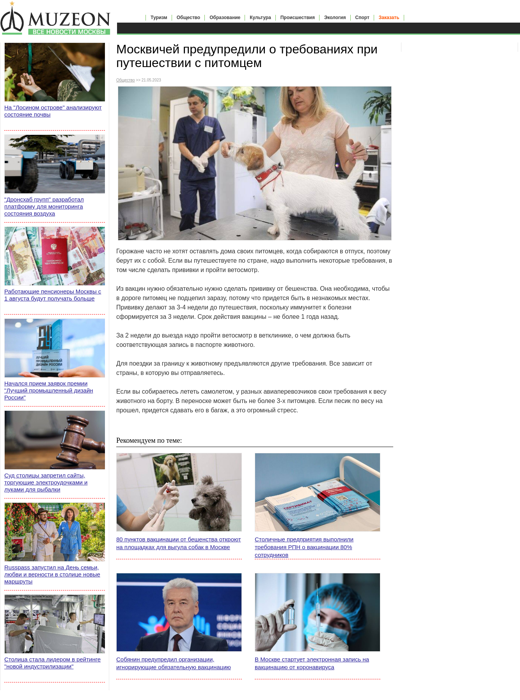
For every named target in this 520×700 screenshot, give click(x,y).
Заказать (389, 17)
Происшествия (297, 17)
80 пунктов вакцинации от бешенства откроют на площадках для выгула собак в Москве (178, 543)
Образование (224, 17)
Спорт (362, 17)
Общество (189, 17)
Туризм (159, 17)
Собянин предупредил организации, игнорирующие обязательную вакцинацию (173, 663)
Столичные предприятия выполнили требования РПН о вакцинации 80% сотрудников (304, 547)
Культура (260, 17)
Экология (335, 17)
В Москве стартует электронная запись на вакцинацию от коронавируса (312, 663)
